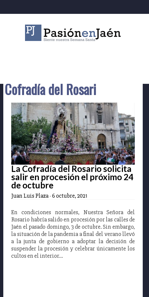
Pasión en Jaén (74, 32)
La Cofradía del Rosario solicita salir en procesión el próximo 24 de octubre (72, 176)
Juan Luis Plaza (29, 195)
